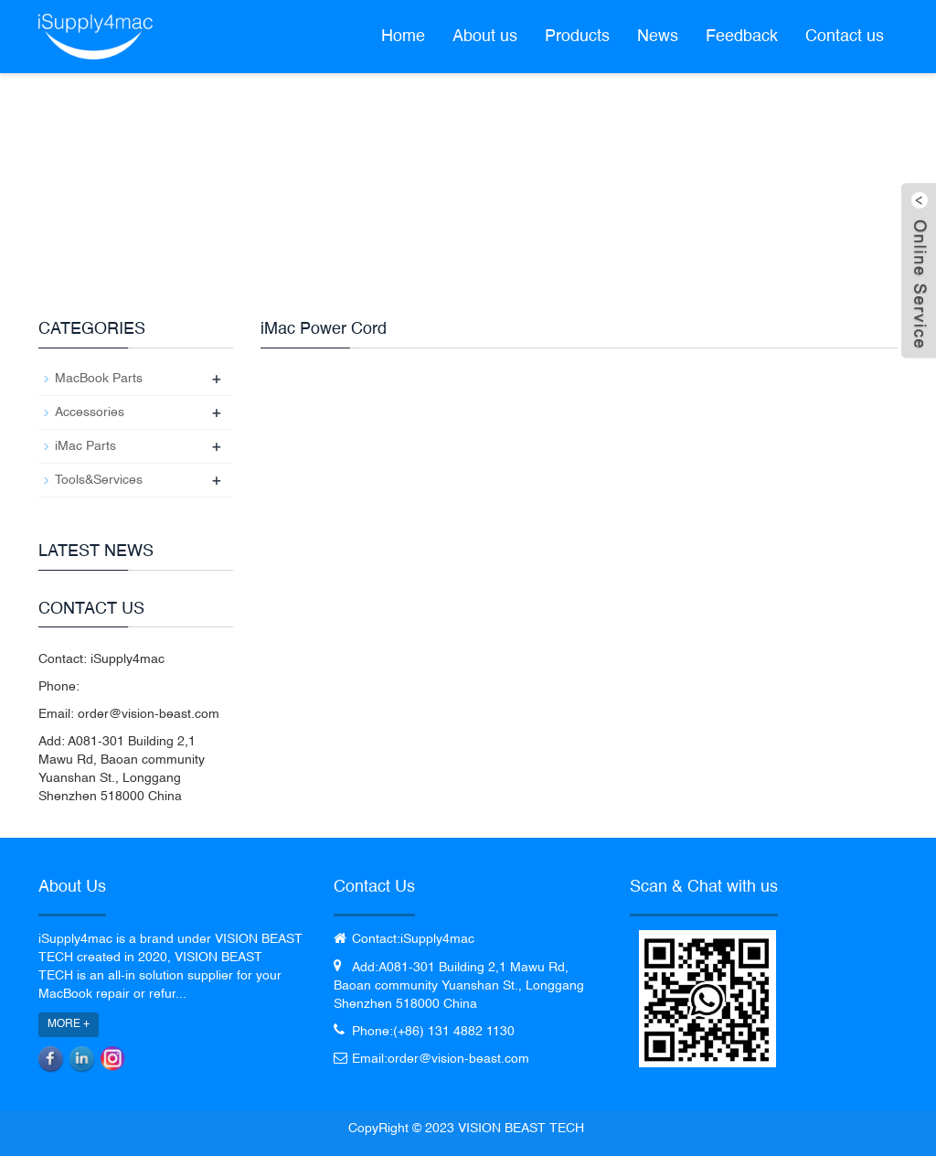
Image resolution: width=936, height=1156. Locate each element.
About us (484, 36)
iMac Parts (85, 446)
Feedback (742, 36)
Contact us (844, 36)
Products (577, 36)
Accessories (89, 412)
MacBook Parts (99, 378)
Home (403, 36)
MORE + (69, 1024)
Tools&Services (99, 480)
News (657, 36)
